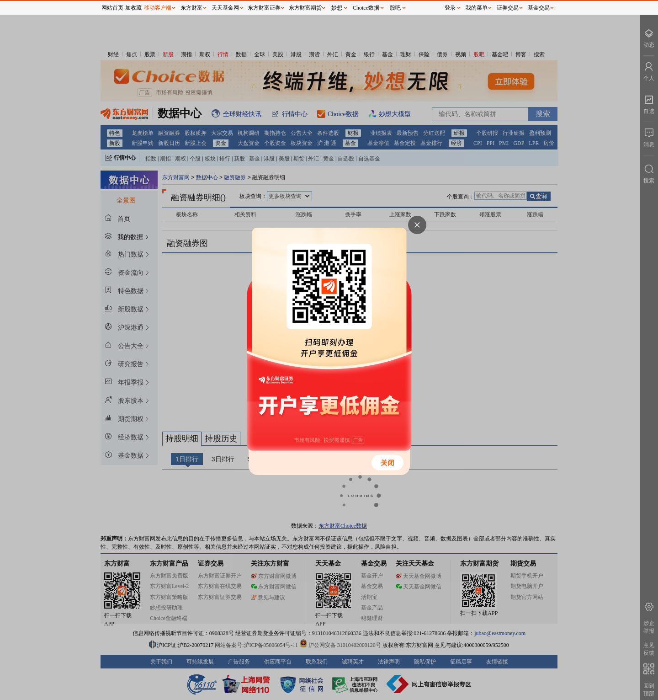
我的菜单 (477, 8)
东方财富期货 (305, 8)
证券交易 (508, 8)
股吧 (395, 8)
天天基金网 (225, 8)
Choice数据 (366, 8)
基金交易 (539, 8)
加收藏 (133, 8)
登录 (450, 8)
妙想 (336, 8)
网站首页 (112, 8)
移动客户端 (157, 8)
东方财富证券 (264, 8)
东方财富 (191, 8)
